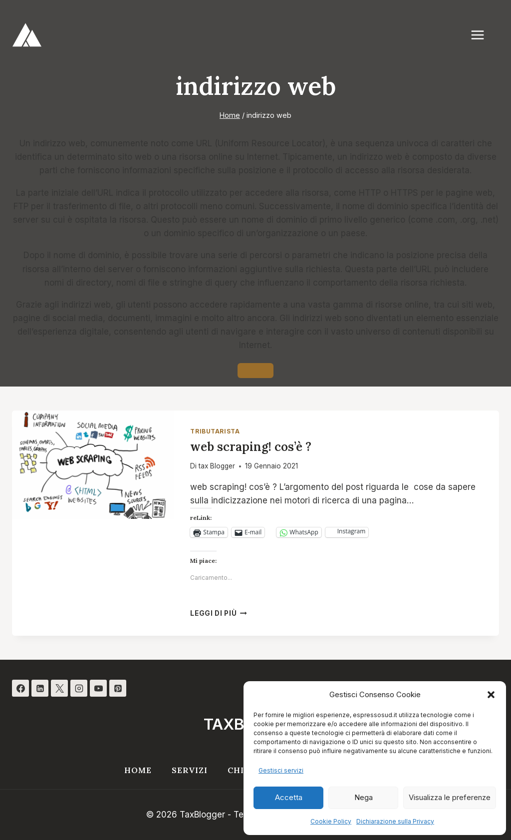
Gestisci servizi (280, 770)
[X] (59, 688)
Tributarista (215, 431)
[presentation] (93, 465)
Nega (363, 797)
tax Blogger (217, 466)
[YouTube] (98, 688)
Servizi (190, 770)
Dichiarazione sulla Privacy (395, 821)
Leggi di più (218, 613)
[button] (491, 695)
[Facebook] (20, 688)
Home (138, 770)
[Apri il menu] (482, 34)
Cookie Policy (330, 821)
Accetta (288, 797)
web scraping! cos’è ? (250, 446)
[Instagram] (78, 688)
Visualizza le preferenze (450, 797)
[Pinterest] (117, 688)
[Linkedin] (39, 688)
